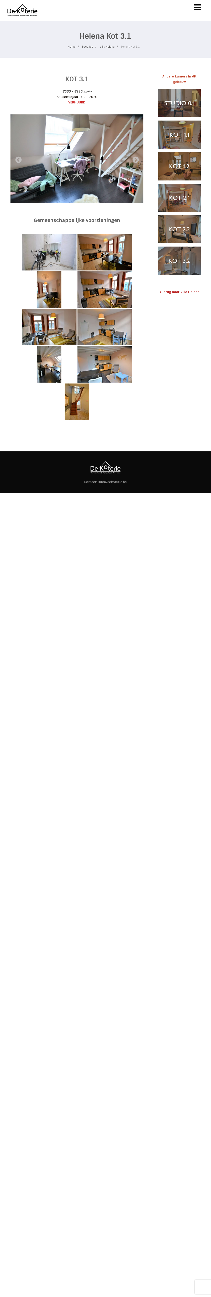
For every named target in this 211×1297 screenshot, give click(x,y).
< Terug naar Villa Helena (179, 292)
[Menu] (197, 7)
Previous (17, 158)
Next (134, 158)
